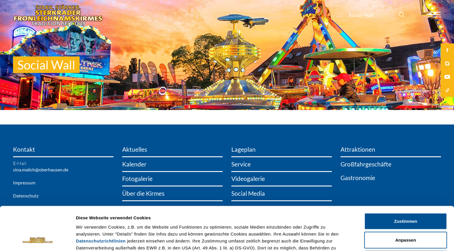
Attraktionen (357, 149)
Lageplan (243, 149)
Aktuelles (134, 149)
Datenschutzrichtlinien (101, 199)
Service (241, 164)
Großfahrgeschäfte (365, 164)
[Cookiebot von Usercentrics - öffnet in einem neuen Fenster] (37, 239)
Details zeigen (308, 239)
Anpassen (405, 199)
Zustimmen (405, 180)
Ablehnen (405, 218)
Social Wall (361, 15)
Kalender (134, 164)
